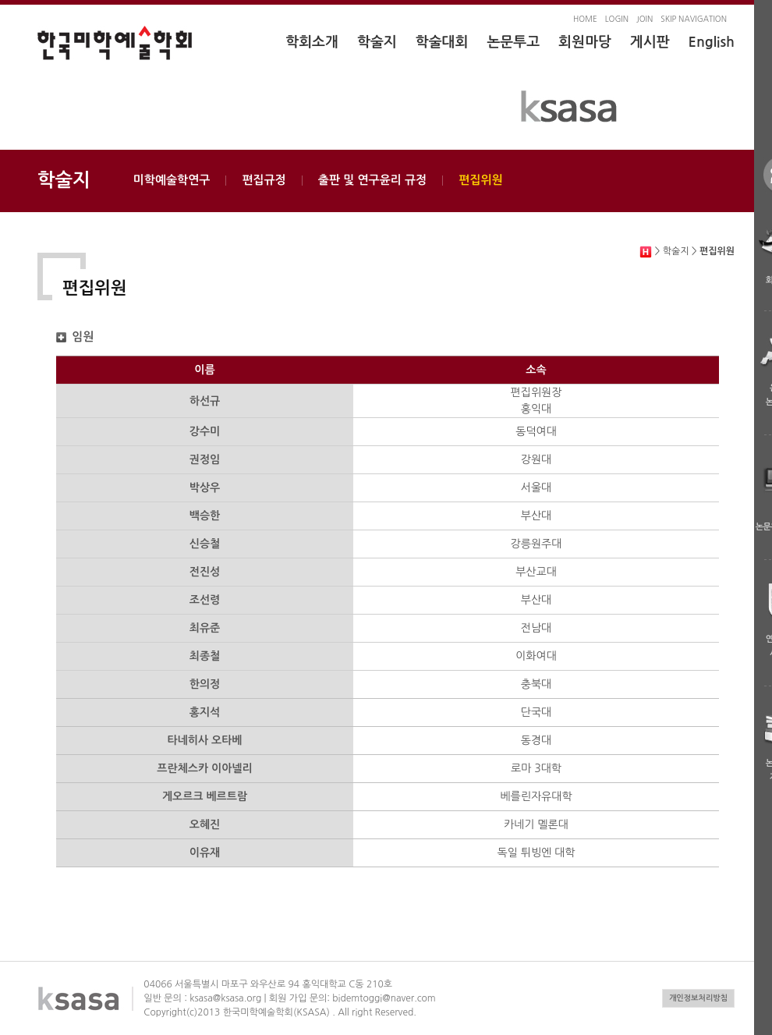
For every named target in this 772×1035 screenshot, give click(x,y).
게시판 (650, 42)
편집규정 (263, 180)
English (712, 42)
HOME (585, 19)
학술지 (377, 42)
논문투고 (513, 42)
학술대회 (442, 42)
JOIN (644, 19)
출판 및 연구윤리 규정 (372, 180)
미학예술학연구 (172, 180)
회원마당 (584, 42)
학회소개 (311, 42)
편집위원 (480, 180)
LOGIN (617, 19)
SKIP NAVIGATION (693, 19)
